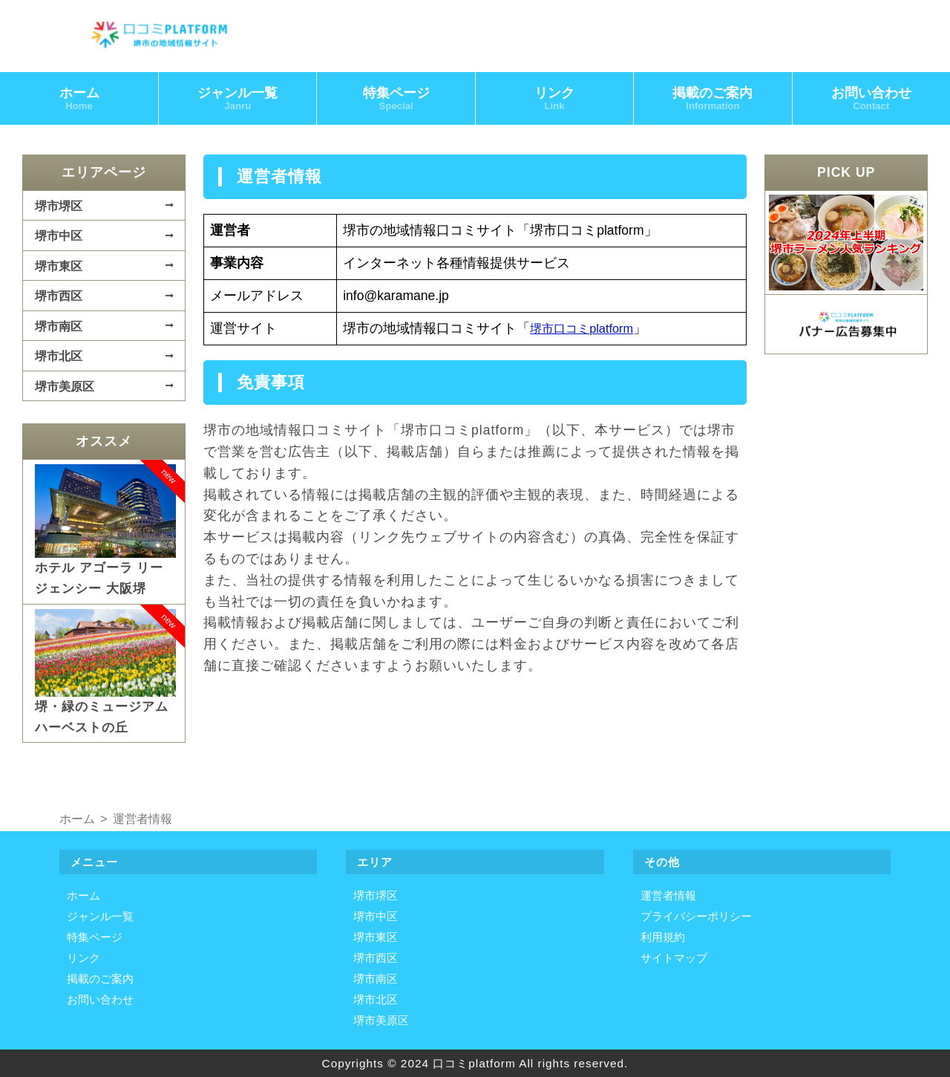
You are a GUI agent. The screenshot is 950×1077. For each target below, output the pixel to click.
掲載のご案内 (712, 101)
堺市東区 (58, 268)
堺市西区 (58, 298)
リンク (554, 101)
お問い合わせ (100, 999)
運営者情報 (668, 895)
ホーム (79, 101)
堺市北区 (58, 358)
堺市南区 (58, 328)
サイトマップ (674, 957)
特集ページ (396, 101)
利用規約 (663, 937)
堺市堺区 (58, 208)
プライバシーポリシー (696, 916)
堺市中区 (58, 238)
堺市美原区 (64, 388)
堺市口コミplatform (586, 331)
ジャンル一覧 (237, 101)
